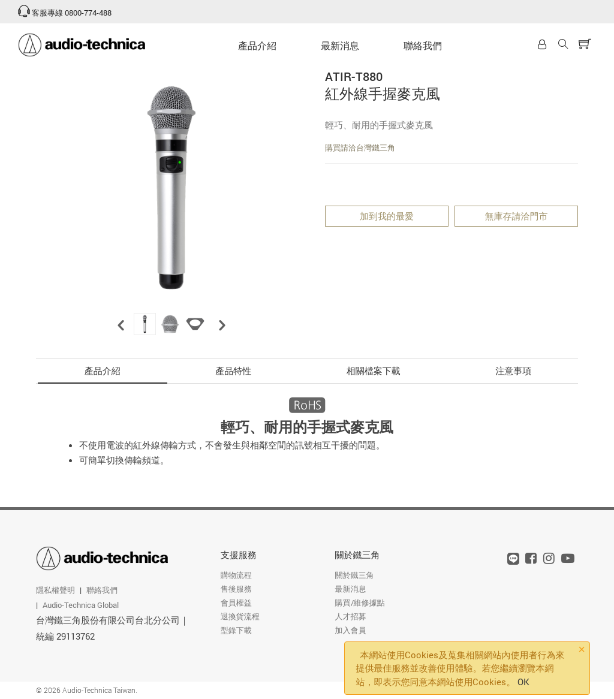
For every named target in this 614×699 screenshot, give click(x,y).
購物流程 (236, 575)
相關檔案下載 (374, 370)
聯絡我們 (423, 45)
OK (523, 682)
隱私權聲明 (55, 589)
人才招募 (350, 616)
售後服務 (236, 588)
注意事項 (513, 370)
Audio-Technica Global (81, 604)
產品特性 (233, 370)
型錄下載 (236, 630)
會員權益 (236, 602)
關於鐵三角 (357, 555)
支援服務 (239, 555)
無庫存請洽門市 (516, 216)
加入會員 (350, 630)
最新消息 (340, 45)
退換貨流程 (240, 616)
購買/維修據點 (360, 602)
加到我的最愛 (387, 216)
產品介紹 (257, 45)
